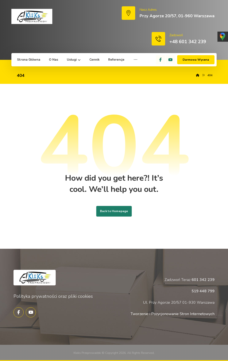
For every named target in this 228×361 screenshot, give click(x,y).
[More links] (136, 59)
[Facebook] (160, 59)
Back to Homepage (114, 211)
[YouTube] (170, 59)
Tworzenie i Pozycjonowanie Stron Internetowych (173, 313)
